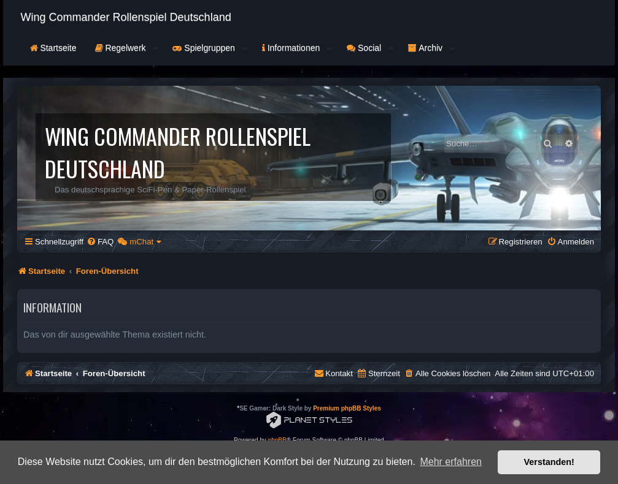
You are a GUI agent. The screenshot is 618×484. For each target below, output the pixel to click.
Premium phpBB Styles (347, 408)
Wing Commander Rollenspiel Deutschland (126, 17)
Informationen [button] (297, 48)
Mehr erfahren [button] (451, 461)
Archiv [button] (431, 48)
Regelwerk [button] (126, 48)
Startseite (53, 48)
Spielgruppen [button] (209, 48)
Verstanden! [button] (549, 462)
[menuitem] (100, 242)
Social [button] (370, 48)
